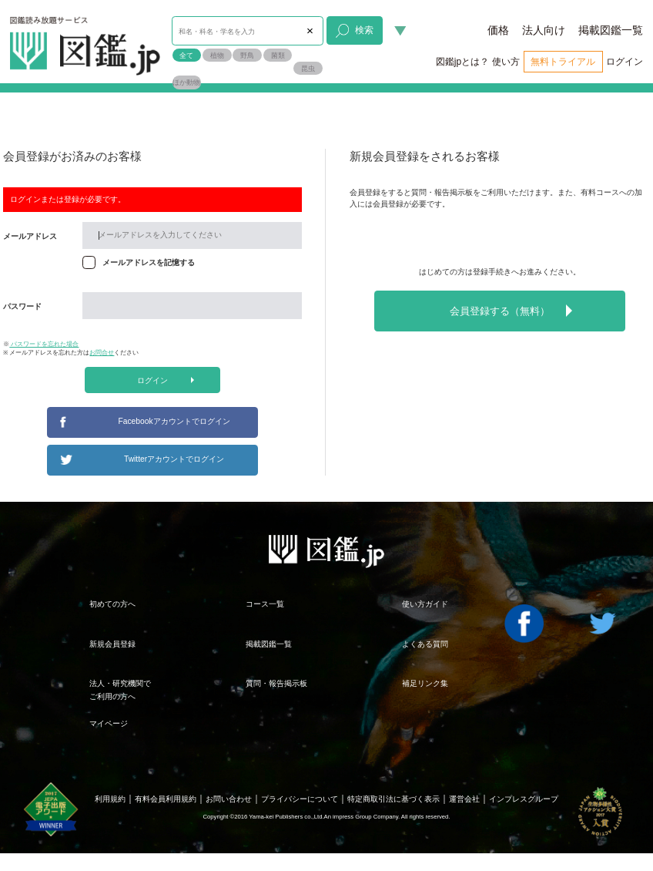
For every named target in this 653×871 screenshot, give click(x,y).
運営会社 (464, 799)
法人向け (543, 30)
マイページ (108, 723)
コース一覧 (265, 604)
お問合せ (101, 352)
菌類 (278, 55)
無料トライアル (563, 61)
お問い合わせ (229, 799)
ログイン (624, 61)
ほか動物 (186, 82)
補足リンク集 (425, 683)
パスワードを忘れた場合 (44, 344)
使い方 (506, 61)
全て (186, 55)
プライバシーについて (299, 799)
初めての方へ (112, 604)
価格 (498, 30)
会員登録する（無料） (511, 310)
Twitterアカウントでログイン (174, 459)
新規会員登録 (112, 644)
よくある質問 (425, 644)
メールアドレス (30, 236)
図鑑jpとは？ (462, 61)
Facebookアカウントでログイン (174, 421)
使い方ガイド (425, 604)
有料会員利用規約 (165, 799)
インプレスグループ (523, 799)
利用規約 (110, 799)
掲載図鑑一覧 (610, 30)
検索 (355, 30)
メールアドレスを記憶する (148, 262)
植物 (217, 55)
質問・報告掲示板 (276, 683)
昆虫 (308, 68)
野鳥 (247, 55)
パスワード (22, 306)
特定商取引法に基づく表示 (393, 799)
